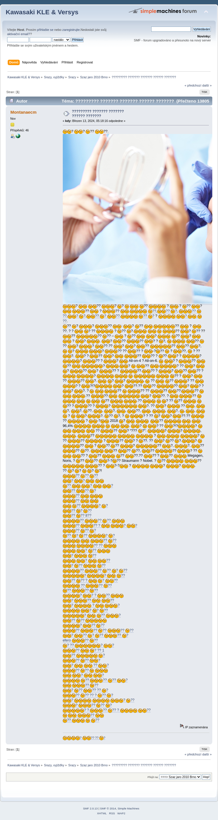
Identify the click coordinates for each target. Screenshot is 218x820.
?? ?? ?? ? (95, 680)
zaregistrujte (71, 29)
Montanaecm (23, 112)
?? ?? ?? (80, 476)
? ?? (86, 550)
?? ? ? (88, 486)
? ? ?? (94, 576)
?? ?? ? (79, 491)
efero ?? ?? (80, 640)
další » (207, 85)
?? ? (167, 311)
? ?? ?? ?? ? (85, 690)
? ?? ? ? (88, 645)
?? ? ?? (103, 316)
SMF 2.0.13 (90, 808)
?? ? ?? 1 (83, 650)
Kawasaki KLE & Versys (42, 12)
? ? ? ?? (93, 595)
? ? (76, 316)
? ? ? (91, 605)
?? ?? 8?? (77, 516)
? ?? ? (92, 615)
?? (143, 311)
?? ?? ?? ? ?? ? (88, 695)
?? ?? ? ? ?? (90, 580)
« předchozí (193, 85)
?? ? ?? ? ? (89, 536)
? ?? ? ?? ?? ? (95, 635)
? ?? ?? (84, 566)
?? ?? (89, 540)
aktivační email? (18, 34)
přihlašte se (45, 29)
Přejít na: (153, 777)
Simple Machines (128, 808)
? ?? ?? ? (87, 705)
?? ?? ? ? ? (100, 526)
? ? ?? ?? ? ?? (107, 710)
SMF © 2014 (108, 808)
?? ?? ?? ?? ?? (98, 630)
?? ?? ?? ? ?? (95, 570)
